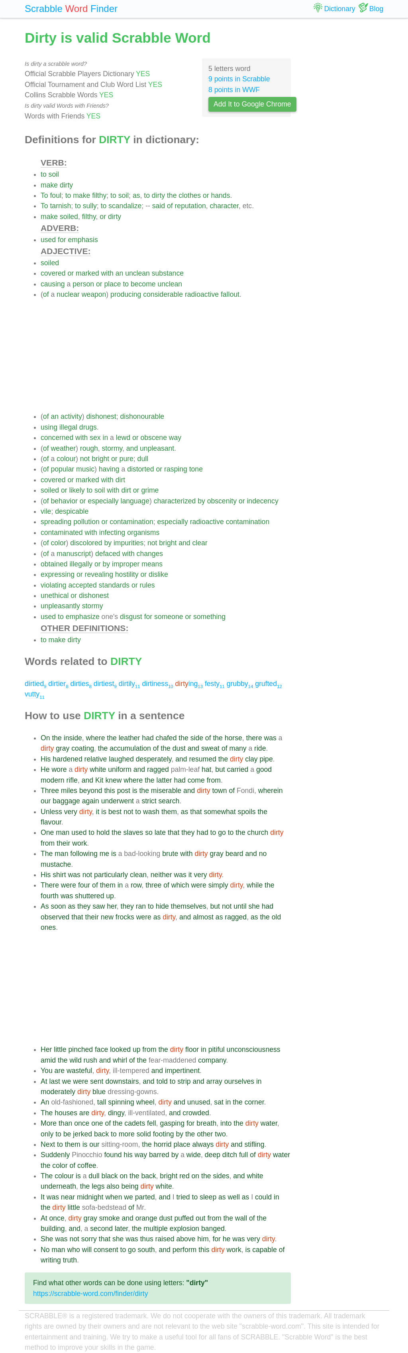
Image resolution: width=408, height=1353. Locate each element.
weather (63, 448)
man (62, 832)
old (276, 917)
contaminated (62, 532)
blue (99, 1092)
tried (183, 1197)
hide (162, 906)
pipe (266, 759)
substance (168, 273)
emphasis (83, 240)
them (169, 812)
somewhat (220, 812)
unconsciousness (253, 1049)
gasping (172, 1123)
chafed (166, 738)
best (115, 812)
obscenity (222, 501)
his (128, 1155)
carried (238, 769)
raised (165, 1239)
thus (146, 1239)
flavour (51, 822)
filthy (99, 195)
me (104, 854)
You (47, 1071)
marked (87, 273)
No (45, 1250)
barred (159, 1155)
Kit (99, 780)
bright (100, 459)
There (50, 885)
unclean (137, 273)
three (153, 885)
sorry (89, 1239)
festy (215, 684)
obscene (153, 438)
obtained (54, 564)
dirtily (129, 684)
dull (142, 459)
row (136, 885)
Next (48, 1144)
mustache (56, 864)
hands (220, 195)
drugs (88, 427)
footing (163, 1134)
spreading (56, 522)
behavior (64, 501)
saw (98, 906)
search (168, 801)
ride (260, 748)
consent (106, 1250)
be (67, 1134)
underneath (58, 1186)
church (258, 832)
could (263, 1197)
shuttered (89, 896)
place (112, 284)
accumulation (130, 748)
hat (206, 769)
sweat (210, 748)
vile (46, 511)
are (60, 1071)
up (110, 896)
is (134, 791)
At (44, 1081)
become (143, 284)
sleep (208, 1197)
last (54, 1081)
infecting (112, 532)
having (109, 469)
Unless (51, 812)
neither (161, 875)
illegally (80, 564)
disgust (131, 617)
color (58, 543)
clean (138, 875)
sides (221, 1176)
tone (196, 469)
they (187, 832)
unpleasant (157, 448)
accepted (82, 585)
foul (55, 195)
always (203, 1144)
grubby (240, 684)
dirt (120, 480)
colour (66, 459)
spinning (121, 1102)
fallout (230, 294)
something (209, 617)
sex (95, 438)
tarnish (60, 206)
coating (82, 748)
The (47, 854)
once (81, 1123)
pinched (80, 1049)
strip (183, 1081)
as (136, 195)
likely (76, 490)
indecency (262, 501)
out (200, 1218)
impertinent (182, 1071)
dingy (116, 1113)
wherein (270, 791)
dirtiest (105, 684)
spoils (247, 812)
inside (73, 738)
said (158, 206)
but (220, 769)
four (84, 885)
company (212, 1060)
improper (125, 564)
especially (103, 501)
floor (192, 1049)
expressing (58, 574)
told (162, 1081)
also (112, 1186)
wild (75, 1060)
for (62, 240)
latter (164, 780)
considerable (163, 294)
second (101, 1229)
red (184, 1176)
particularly (111, 875)
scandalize (124, 206)
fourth (50, 896)
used (48, 240)
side (196, 738)
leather (129, 738)
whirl (120, 1060)
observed (55, 917)
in (105, 438)
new (107, 917)
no (263, 854)
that (196, 812)
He (45, 769)
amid (48, 1060)
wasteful (79, 1071)
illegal (68, 427)
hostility (127, 574)
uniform (119, 769)
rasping (175, 469)
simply (218, 885)
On (45, 738)
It (43, 1197)
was (270, 738)
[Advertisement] (166, 355)
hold (103, 832)
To (44, 195)
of (170, 206)
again (90, 801)
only (47, 1134)
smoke (109, 1218)
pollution (86, 522)
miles (69, 791)
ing (189, 684)
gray (62, 748)
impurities (128, 543)
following (83, 854)
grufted (268, 684)
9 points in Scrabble (239, 79)
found (113, 1155)
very (70, 812)
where (95, 738)
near (68, 1197)
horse (233, 738)
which (180, 885)
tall (101, 1102)
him (202, 1239)
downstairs (122, 1081)
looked (120, 1049)
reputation (190, 206)
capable (264, 1250)
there (254, 738)
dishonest (101, 416)
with (107, 273)
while (255, 885)
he (227, 1239)
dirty (66, 185)
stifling (255, 1144)
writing (51, 1260)
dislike (158, 574)
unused (198, 1102)
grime (150, 490)
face (101, 1049)
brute (170, 854)
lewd (123, 438)
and (132, 448)
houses (66, 1113)
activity (71, 416)
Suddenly (55, 1155)
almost (203, 917)
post (123, 791)
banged (213, 1229)
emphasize (83, 617)
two (220, 1134)
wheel (145, 1102)
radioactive (202, 294)
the (172, 195)
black (110, 1176)
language (135, 501)
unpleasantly (60, 606)
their (63, 843)
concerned (57, 438)
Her (46, 1049)
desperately (154, 759)
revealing (99, 574)
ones (48, 927)
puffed (184, 1218)
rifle (72, 780)
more (127, 1134)
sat (218, 1102)
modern (53, 780)
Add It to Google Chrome (252, 104)
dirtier (58, 684)
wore (59, 769)
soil (54, 174)
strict (148, 801)
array (214, 1081)
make (49, 185)
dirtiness (157, 684)
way (175, 438)
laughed (121, 759)
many (237, 748)
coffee (86, 1166)
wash (151, 812)
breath (206, 1123)
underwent (117, 801)
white (98, 769)
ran (141, 906)
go (222, 832)
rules (147, 585)
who (73, 1250)
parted (145, 1197)
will (87, 1250)
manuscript (74, 554)
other (205, 1134)
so (149, 832)
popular (62, 469)
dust (179, 748)
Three (50, 791)
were (68, 885)
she (253, 906)
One (47, 832)
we (66, 1081)
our (46, 801)
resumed (202, 759)
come (196, 780)
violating (54, 585)
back (101, 1134)
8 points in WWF (234, 90)
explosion (184, 1229)
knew (113, 780)
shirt (59, 875)
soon (58, 906)
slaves (133, 832)
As (45, 906)
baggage (66, 801)
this (109, 791)
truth (70, 1260)
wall (241, 1218)
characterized (175, 501)
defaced (107, 554)
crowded (195, 1113)
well (234, 1197)
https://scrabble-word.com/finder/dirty (90, 1294)
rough (89, 448)
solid (144, 1134)
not (85, 459)
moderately (58, 1092)
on (124, 1176)
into (225, 1123)
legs (98, 1186)
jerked (82, 1134)
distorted (140, 469)
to (44, 174)
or (206, 195)
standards (114, 585)
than (65, 1123)
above (185, 1239)
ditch (229, 1155)
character (224, 206)
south (146, 1250)
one (97, 1123)
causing (53, 284)
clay (251, 759)
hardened (67, 759)
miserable (166, 791)
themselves (188, 906)
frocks (125, 917)
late (160, 832)
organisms (143, 532)
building (53, 1229)
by (201, 501)
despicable (71, 511)
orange (146, 1218)
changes (150, 554)
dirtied (35, 684)
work (79, 843)
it (98, 812)
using (49, 427)
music (85, 469)
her (111, 906)
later (121, 1229)
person (83, 284)
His (46, 759)
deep (212, 1155)
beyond (90, 791)
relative (95, 759)
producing (125, 294)
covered (53, 273)
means (152, 564)
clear (199, 543)
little (60, 1049)
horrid (163, 1144)
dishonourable (142, 416)
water (269, 1123)
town (219, 791)
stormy (112, 448)
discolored (86, 543)
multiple (155, 1229)
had (147, 738)
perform (185, 1250)
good (264, 769)
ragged (158, 769)
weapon (94, 294)
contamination (131, 522)
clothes (189, 195)
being (130, 1186)
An (45, 1102)
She (47, 1239)
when (113, 1197)
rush (90, 1060)
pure (126, 459)
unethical (55, 596)
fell (151, 1123)
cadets (134, 1123)
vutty (35, 694)
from (214, 780)
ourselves (239, 1081)
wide (193, 1155)
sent (96, 1081)
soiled (69, 217)
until (239, 906)
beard (234, 854)
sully (90, 206)
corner (254, 1102)
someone (168, 617)
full (243, 1155)
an (120, 273)
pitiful (216, 1049)
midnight (90, 1197)
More (49, 1123)
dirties (80, 684)
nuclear (68, 294)
